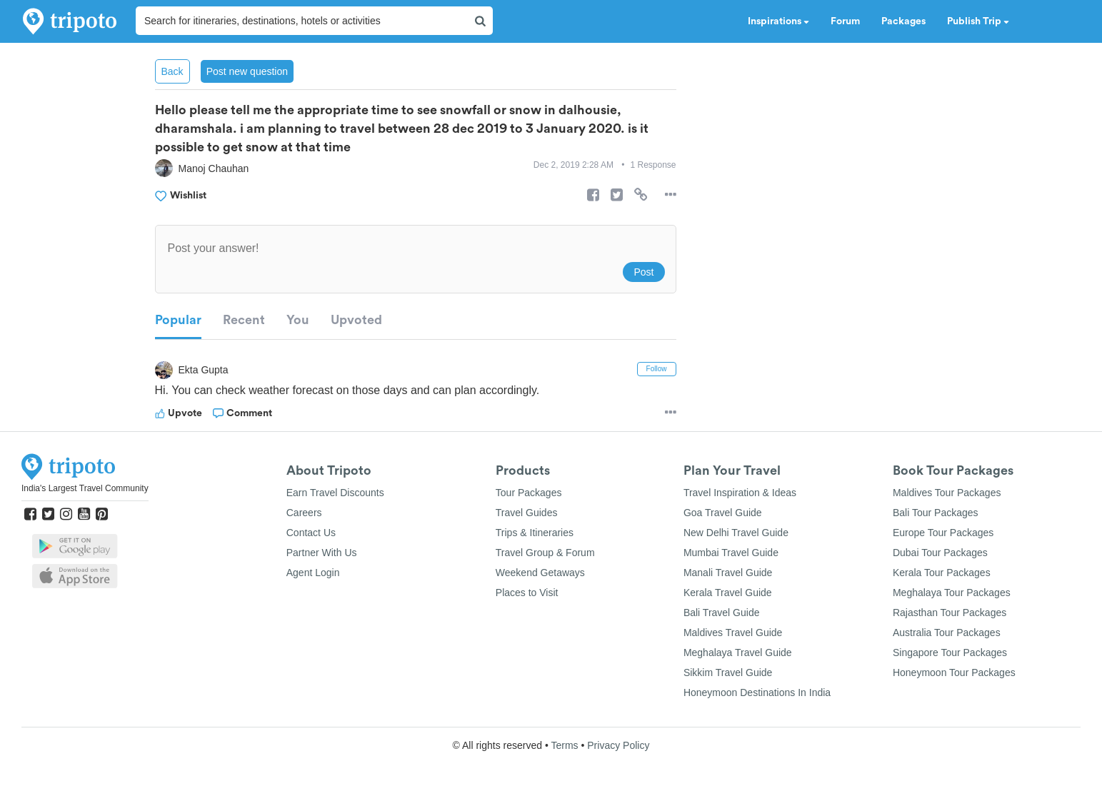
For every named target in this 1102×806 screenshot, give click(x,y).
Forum (845, 21)
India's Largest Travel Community (85, 488)
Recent (244, 319)
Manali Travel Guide (728, 572)
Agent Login (313, 572)
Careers (304, 512)
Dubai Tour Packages (940, 552)
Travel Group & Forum (545, 552)
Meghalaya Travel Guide (737, 652)
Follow (656, 369)
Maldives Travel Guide (733, 632)
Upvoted (356, 319)
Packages (903, 21)
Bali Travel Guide (721, 612)
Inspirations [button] (778, 21)
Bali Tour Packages (935, 512)
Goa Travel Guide (722, 512)
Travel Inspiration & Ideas (739, 492)
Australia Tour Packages (947, 632)
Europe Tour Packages (943, 532)
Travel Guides (527, 512)
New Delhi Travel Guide (735, 532)
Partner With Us (321, 552)
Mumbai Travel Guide (730, 552)
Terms (564, 745)
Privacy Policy (618, 745)
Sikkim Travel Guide (727, 672)
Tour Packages (529, 492)
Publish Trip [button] (978, 21)
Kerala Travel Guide (727, 592)
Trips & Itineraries (534, 532)
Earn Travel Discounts (335, 492)
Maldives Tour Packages (947, 492)
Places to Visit (527, 592)
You (297, 319)
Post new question (247, 71)
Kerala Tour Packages (942, 572)
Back (172, 71)
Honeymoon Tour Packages (954, 672)
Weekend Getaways (540, 572)
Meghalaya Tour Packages (952, 592)
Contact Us (311, 532)
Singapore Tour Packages (950, 652)
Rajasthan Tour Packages (949, 612)
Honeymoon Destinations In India (757, 692)
